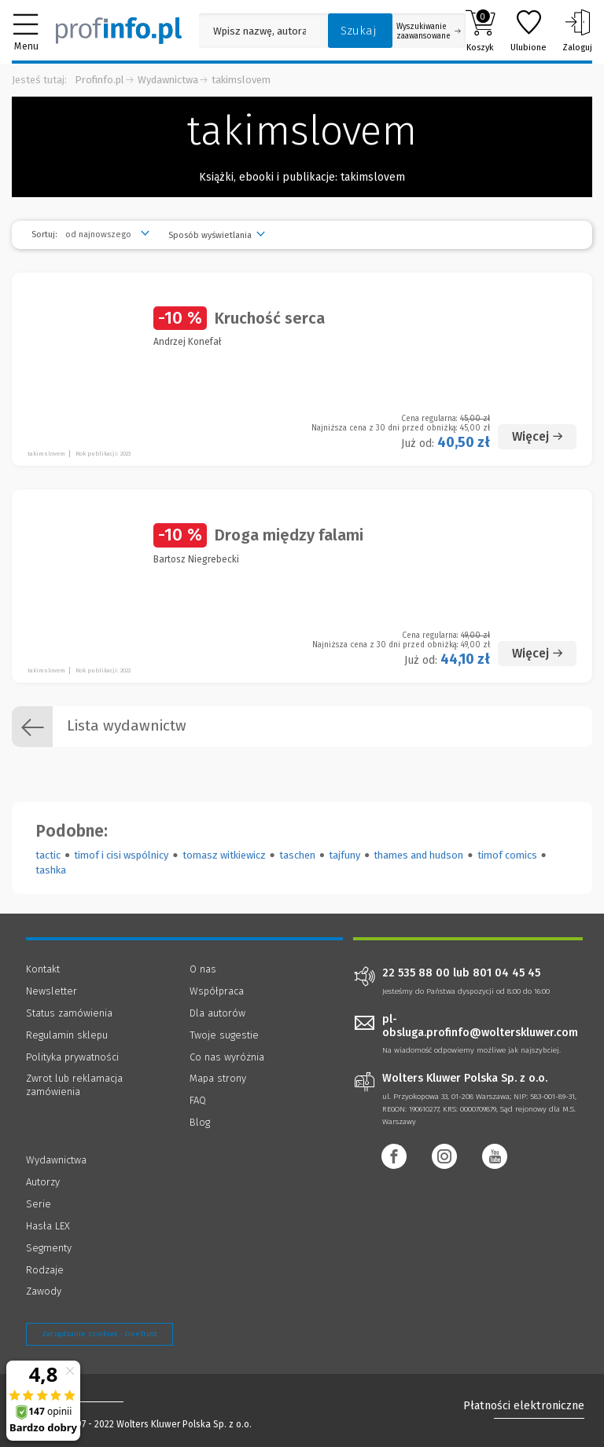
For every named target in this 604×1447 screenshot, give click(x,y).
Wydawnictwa (168, 80)
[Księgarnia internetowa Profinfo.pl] (119, 30)
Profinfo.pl (99, 80)
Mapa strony (218, 1078)
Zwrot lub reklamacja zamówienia (74, 1084)
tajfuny (344, 855)
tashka (50, 870)
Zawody (43, 1291)
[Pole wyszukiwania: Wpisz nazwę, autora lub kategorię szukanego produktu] (259, 31)
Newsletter (51, 991)
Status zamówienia (69, 1013)
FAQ (198, 1100)
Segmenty (49, 1248)
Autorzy (43, 1182)
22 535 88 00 (416, 973)
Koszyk (480, 30)
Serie (38, 1204)
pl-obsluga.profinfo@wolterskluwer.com (480, 1026)
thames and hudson (418, 855)
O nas (203, 969)
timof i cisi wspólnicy (121, 855)
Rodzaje (45, 1270)
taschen (297, 855)
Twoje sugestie (224, 1035)
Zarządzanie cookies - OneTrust (99, 1334)
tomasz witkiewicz (224, 855)
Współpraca (217, 991)
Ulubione (528, 30)
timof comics (507, 855)
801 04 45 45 (506, 973)
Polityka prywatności (72, 1057)
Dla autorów (217, 1013)
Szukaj (359, 31)
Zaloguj (577, 30)
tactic (48, 855)
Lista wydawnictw (99, 726)
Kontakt (43, 969)
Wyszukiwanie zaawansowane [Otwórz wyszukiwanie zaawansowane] (428, 31)
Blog (200, 1122)
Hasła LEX (48, 1226)
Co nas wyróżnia (227, 1057)
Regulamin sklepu (67, 1035)
